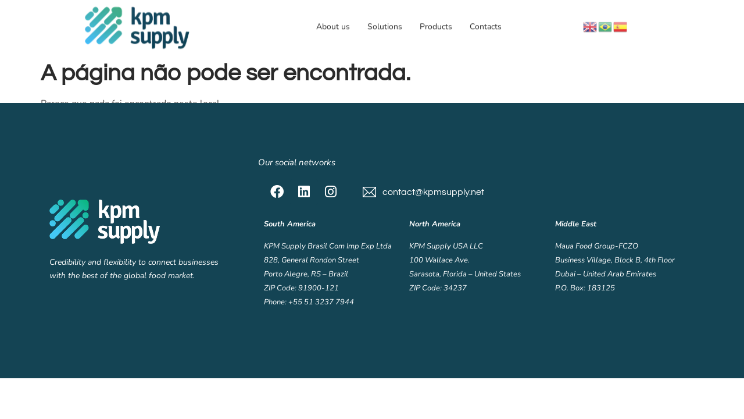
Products (436, 25)
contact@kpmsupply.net (433, 192)
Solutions (384, 25)
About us (333, 25)
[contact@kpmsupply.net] (369, 191)
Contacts (486, 25)
